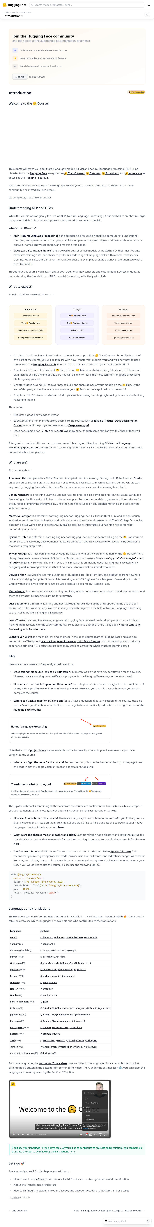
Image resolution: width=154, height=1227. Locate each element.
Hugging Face (38, 173)
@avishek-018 (48, 956)
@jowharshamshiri (50, 975)
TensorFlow (61, 431)
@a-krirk (60, 1040)
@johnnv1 (46, 1027)
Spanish (14, 969)
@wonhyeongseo (61, 1020)
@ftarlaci (77, 1046)
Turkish (14, 1046)
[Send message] (148, 1221)
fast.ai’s (98, 420)
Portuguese (16, 1027)
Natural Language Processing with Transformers (70, 641)
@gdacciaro (104, 1008)
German (14, 963)
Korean (14, 1020)
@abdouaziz (90, 937)
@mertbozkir (65, 1046)
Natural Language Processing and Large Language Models (109, 1210)
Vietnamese (16, 943)
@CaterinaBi (47, 1008)
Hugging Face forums (27, 709)
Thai (12, 1040)
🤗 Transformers (74, 173)
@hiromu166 (47, 1014)
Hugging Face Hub (36, 177)
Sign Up (20, 76)
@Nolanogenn (77, 1008)
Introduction (18, 1210)
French (14, 937)
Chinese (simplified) (20, 950)
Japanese (15, 1014)
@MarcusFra (66, 963)
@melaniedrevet (74, 937)
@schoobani (68, 975)
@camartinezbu (49, 969)
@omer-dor (47, 988)
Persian (14, 975)
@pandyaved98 (49, 982)
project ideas (38, 750)
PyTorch (45, 431)
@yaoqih (71, 950)
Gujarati (14, 982)
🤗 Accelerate (133, 173)
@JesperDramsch (50, 963)
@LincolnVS (76, 1027)
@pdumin (46, 1033)
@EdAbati (91, 1008)
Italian (13, 1008)
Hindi (13, 995)
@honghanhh (48, 943)
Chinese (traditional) (21, 1053)
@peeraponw (48, 1040)
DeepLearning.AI (78, 425)
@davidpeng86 (48, 1053)
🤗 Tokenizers (110, 173)
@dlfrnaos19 (78, 1020)
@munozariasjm (67, 969)
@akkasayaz (89, 1046)
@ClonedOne (62, 1008)
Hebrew (14, 988)
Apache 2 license (120, 851)
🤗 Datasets (93, 173)
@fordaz (81, 969)
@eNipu (60, 956)
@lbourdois (47, 937)
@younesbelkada (64, 1014)
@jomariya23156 (75, 1040)
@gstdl (44, 1001)
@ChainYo (59, 937)
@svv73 (56, 1033)
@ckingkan (91, 1040)
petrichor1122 (58, 950)
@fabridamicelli (82, 963)
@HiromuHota (82, 1014)
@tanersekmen (49, 1046)
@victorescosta (60, 1027)
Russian (14, 1033)
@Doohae (46, 1020)
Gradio (138, 478)
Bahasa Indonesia (19, 1001)
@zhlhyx (45, 950)
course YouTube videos (53, 1063)
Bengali (14, 956)
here (61, 827)
